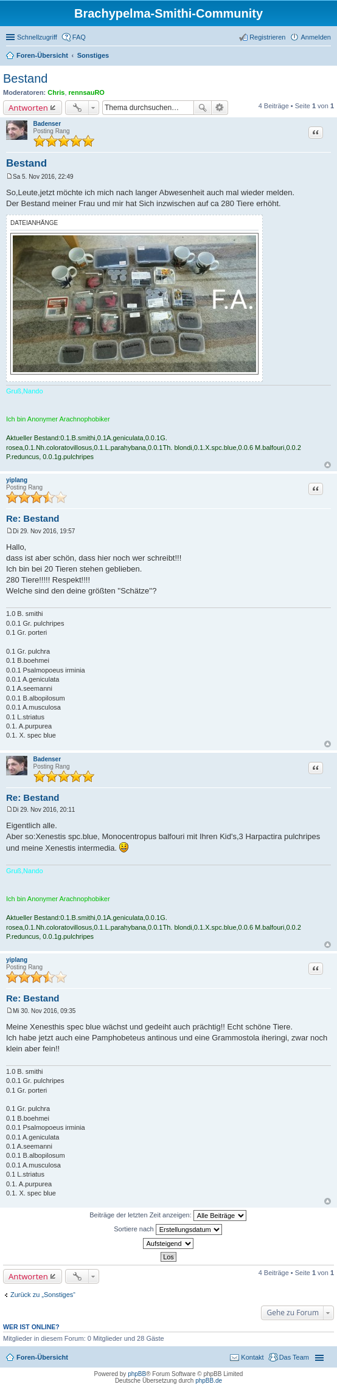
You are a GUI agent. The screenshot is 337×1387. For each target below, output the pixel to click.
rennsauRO (87, 92)
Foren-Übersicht (42, 1357)
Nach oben (327, 465)
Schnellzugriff (37, 37)
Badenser (47, 123)
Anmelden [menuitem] (316, 37)
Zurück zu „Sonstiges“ (42, 1294)
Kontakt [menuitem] (252, 1357)
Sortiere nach (167, 1229)
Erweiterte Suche (220, 107)
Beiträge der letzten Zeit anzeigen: (167, 1215)
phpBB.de (208, 1380)
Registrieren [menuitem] (267, 37)
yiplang (16, 480)
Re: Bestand (33, 518)
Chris (55, 92)
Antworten (28, 107)
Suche (202, 107)
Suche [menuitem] (327, 56)
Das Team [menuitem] (294, 1357)
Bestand (25, 78)
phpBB (137, 1374)
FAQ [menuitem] (79, 37)
